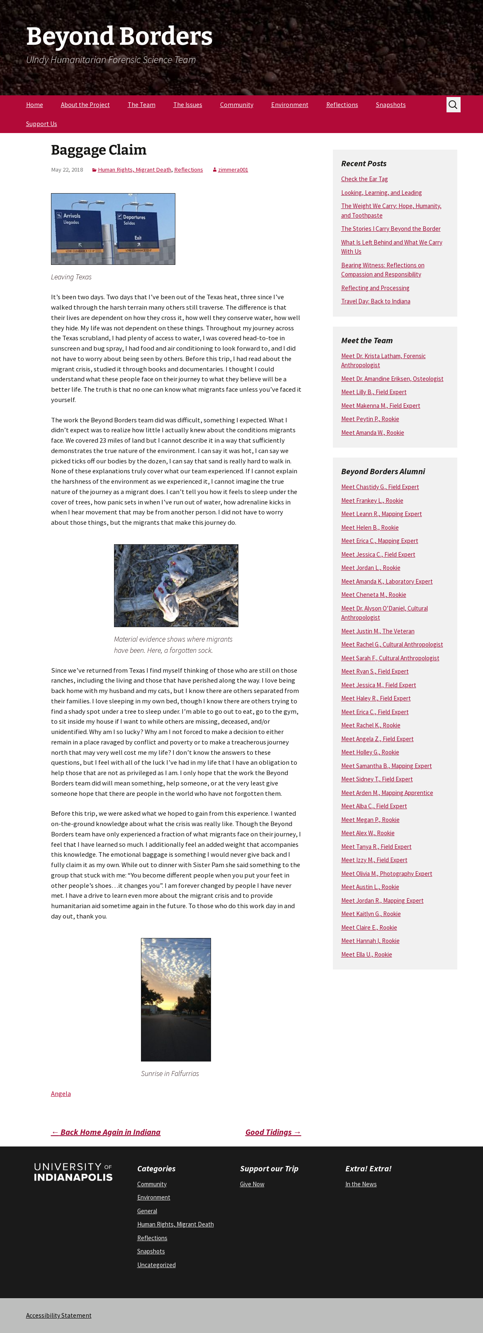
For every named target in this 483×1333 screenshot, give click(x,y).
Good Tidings (273, 1132)
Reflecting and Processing (375, 288)
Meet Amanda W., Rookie (372, 432)
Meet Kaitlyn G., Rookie (371, 914)
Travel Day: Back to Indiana (375, 301)
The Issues (187, 105)
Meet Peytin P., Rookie (370, 419)
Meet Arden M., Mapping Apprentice (387, 793)
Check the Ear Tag (364, 179)
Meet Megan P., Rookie (370, 820)
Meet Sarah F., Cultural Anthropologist (390, 658)
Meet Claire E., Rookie (369, 927)
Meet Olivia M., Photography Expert (386, 873)
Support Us (41, 124)
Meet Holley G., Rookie (370, 752)
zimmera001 (233, 169)
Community (236, 105)
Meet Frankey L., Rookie (372, 500)
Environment (289, 105)
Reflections (342, 105)
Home (34, 105)
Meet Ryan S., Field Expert (375, 671)
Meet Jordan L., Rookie (370, 568)
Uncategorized (156, 1265)
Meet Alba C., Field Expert (374, 806)
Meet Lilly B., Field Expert (374, 392)
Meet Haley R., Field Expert (376, 698)
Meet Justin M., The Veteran (378, 631)
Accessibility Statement (59, 1315)
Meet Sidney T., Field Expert (377, 779)
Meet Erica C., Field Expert (375, 712)
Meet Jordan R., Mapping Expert (382, 900)
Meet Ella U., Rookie (366, 954)
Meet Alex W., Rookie (368, 833)
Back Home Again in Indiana (106, 1132)
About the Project (85, 105)
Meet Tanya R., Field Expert (376, 847)
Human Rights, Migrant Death (134, 169)
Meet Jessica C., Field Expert (378, 554)
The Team (141, 105)
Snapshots (391, 105)
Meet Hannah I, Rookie (370, 941)
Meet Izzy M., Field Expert (374, 860)
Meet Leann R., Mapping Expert (381, 514)
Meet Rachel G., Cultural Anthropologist (392, 644)
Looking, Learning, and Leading (381, 192)
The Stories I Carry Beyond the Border (391, 229)
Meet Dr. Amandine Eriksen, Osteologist (392, 379)
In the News (361, 1184)
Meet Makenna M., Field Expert (380, 406)
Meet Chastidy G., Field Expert (380, 487)
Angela (61, 1093)
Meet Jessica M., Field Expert (378, 685)
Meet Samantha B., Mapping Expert (386, 766)
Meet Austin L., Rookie (370, 887)
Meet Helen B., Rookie (370, 527)
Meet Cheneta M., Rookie (373, 595)
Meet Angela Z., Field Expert (377, 739)
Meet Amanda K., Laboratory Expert (387, 581)
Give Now (252, 1184)
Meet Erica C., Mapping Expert (379, 541)
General (147, 1211)
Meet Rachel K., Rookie (370, 725)
